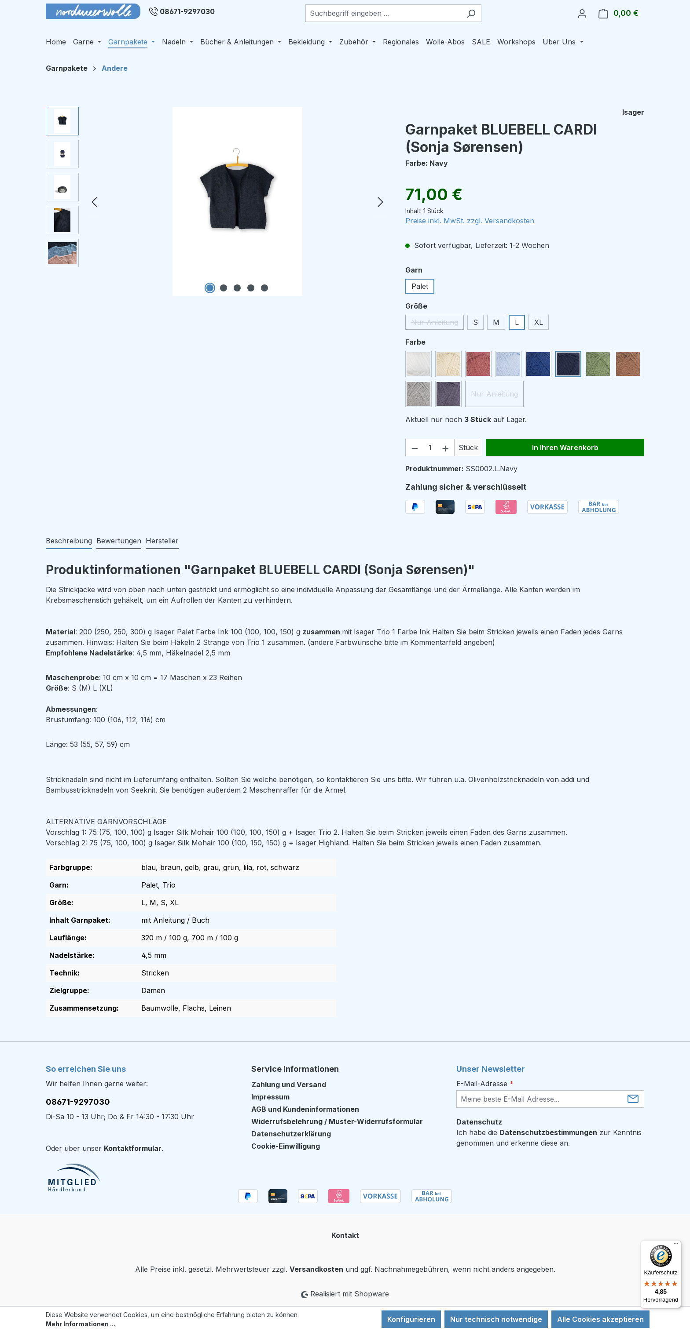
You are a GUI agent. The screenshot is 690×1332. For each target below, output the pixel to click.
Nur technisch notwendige (496, 1319)
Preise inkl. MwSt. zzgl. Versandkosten (469, 220)
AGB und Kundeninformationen (305, 1109)
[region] (216, 201)
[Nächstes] (380, 201)
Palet (419, 286)
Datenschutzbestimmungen (548, 1132)
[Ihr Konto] (582, 13)
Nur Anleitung (437, 324)
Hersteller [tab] (162, 540)
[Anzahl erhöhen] (446, 447)
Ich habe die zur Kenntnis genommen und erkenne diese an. (549, 1137)
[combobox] (383, 13)
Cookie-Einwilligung (285, 1146)
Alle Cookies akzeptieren (600, 1319)
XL (538, 322)
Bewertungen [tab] (118, 540)
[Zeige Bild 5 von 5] (264, 287)
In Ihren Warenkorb (565, 447)
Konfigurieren (411, 1319)
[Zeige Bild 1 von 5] (209, 287)
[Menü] (676, 1245)
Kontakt (345, 1235)
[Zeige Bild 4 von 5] (250, 287)
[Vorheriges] (94, 201)
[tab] (69, 541)
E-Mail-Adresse (485, 1083)
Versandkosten (316, 1269)
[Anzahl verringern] (414, 447)
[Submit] (633, 1098)
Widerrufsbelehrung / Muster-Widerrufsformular (337, 1121)
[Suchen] (471, 13)
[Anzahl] (430, 447)
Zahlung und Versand (288, 1084)
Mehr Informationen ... (80, 1324)
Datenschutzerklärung (291, 1133)
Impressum (270, 1096)
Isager (633, 112)
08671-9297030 (187, 11)
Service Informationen (295, 1069)
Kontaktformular (132, 1148)
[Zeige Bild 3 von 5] (237, 287)
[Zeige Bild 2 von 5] (223, 287)
